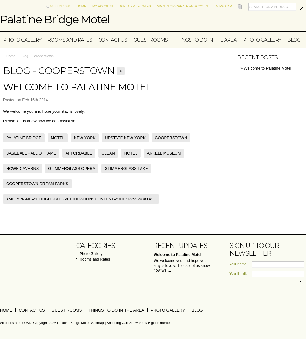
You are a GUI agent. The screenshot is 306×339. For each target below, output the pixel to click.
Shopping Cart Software (124, 323)
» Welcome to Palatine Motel (265, 68)
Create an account (192, 6)
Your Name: (238, 264)
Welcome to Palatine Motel (77, 87)
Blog (24, 56)
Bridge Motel (55, 19)
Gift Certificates (135, 6)
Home (81, 6)
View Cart (225, 6)
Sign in (163, 6)
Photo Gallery (22, 40)
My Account (103, 6)
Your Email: (238, 273)
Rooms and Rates (69, 40)
